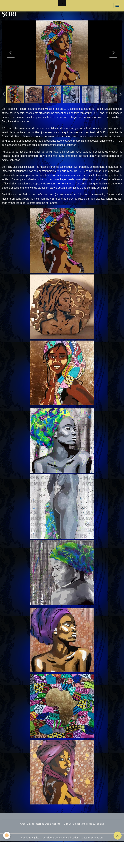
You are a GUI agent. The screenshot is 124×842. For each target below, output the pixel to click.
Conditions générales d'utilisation (61, 838)
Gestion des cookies (93, 838)
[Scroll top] (118, 836)
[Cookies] (6, 835)
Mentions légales (30, 838)
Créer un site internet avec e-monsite (40, 824)
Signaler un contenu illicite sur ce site (84, 824)
